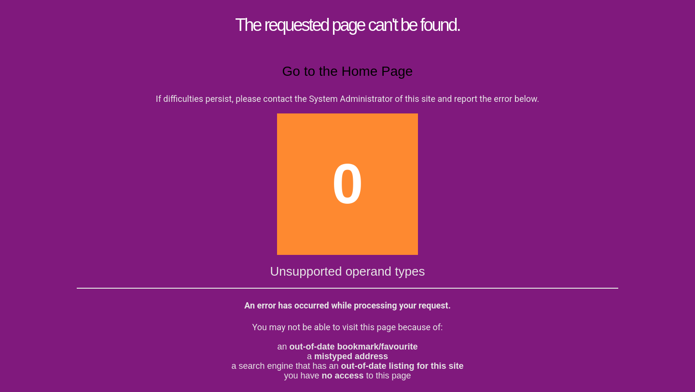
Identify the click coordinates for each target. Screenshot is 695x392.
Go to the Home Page (347, 71)
